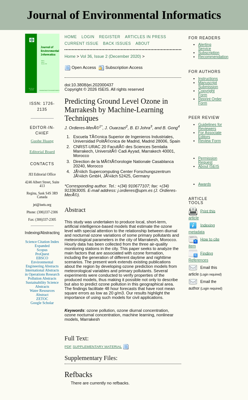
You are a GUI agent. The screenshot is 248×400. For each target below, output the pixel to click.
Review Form (209, 141)
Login (87, 37)
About (143, 43)
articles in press (145, 37)
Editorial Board (42, 151)
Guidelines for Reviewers (210, 127)
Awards (204, 184)
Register (109, 37)
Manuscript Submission (208, 85)
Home (71, 37)
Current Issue (81, 43)
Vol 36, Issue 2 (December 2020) (110, 56)
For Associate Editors (210, 135)
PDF (68, 346)
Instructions (208, 79)
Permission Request (207, 160)
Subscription (208, 53)
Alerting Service (204, 47)
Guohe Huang (42, 141)
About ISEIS (208, 166)
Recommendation (213, 57)
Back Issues (117, 43)
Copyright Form (206, 93)
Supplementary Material (97, 346)
